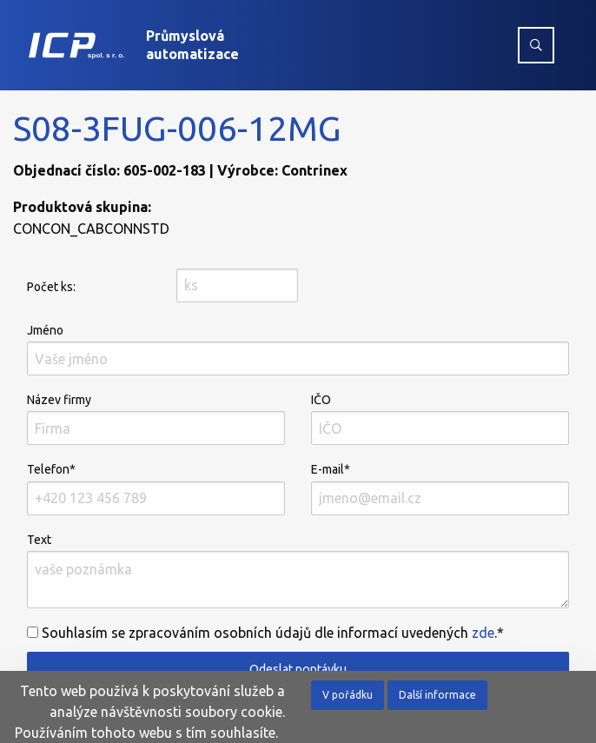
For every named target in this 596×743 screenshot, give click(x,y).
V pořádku (347, 694)
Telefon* (156, 488)
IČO (440, 419)
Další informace (437, 694)
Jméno (298, 349)
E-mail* (440, 488)
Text (298, 570)
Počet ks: (51, 287)
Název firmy (156, 419)
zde (483, 632)
